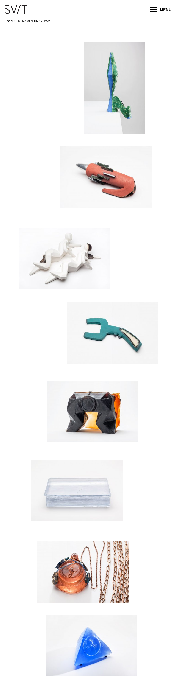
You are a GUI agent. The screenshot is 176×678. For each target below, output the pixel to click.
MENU (160, 9)
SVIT (16, 9)
